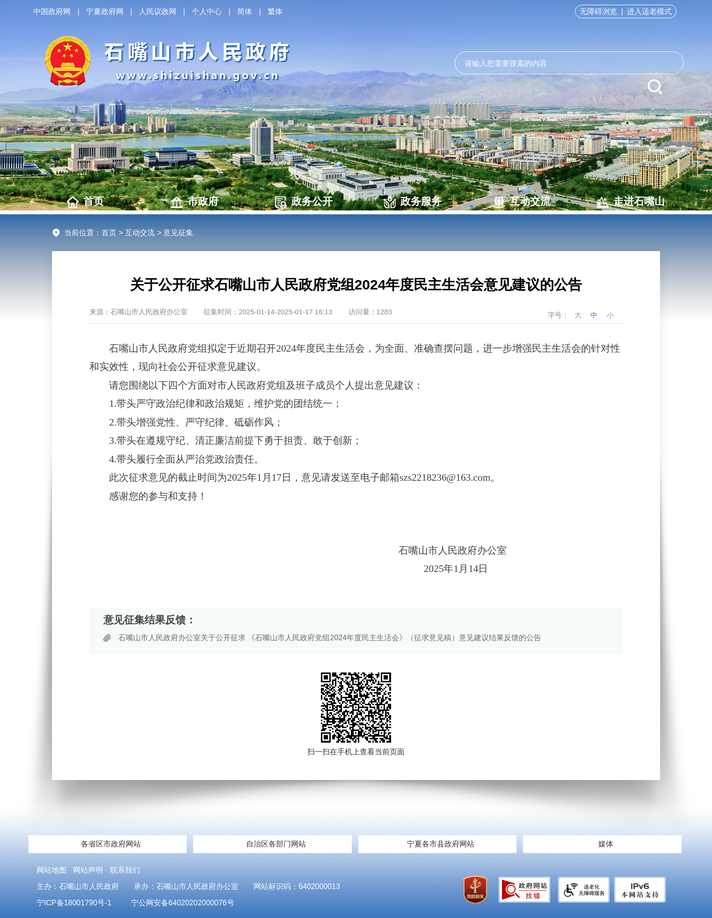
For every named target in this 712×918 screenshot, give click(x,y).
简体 (244, 11)
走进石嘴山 (631, 201)
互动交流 (522, 201)
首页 (85, 201)
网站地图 (51, 870)
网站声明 (88, 870)
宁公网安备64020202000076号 (182, 903)
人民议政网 (157, 11)
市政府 (194, 201)
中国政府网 (52, 11)
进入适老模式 (649, 11)
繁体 (275, 11)
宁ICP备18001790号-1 (73, 903)
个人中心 (207, 11)
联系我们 (125, 870)
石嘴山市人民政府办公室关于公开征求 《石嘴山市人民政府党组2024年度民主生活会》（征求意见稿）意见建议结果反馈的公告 (329, 638)
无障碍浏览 (598, 11)
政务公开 (304, 201)
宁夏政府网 (105, 11)
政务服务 (413, 201)
